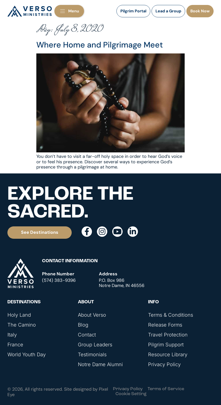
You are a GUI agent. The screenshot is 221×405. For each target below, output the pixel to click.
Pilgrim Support (166, 344)
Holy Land (19, 314)
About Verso (92, 314)
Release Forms (165, 324)
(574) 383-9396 (59, 280)
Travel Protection (168, 334)
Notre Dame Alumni (100, 364)
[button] (69, 11)
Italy (12, 334)
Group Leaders (95, 344)
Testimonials (92, 354)
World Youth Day (26, 354)
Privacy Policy (164, 364)
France (15, 344)
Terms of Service (166, 389)
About (86, 302)
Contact (87, 334)
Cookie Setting (131, 394)
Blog (83, 324)
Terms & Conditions (170, 314)
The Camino (21, 324)
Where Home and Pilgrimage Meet (99, 45)
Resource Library (167, 354)
